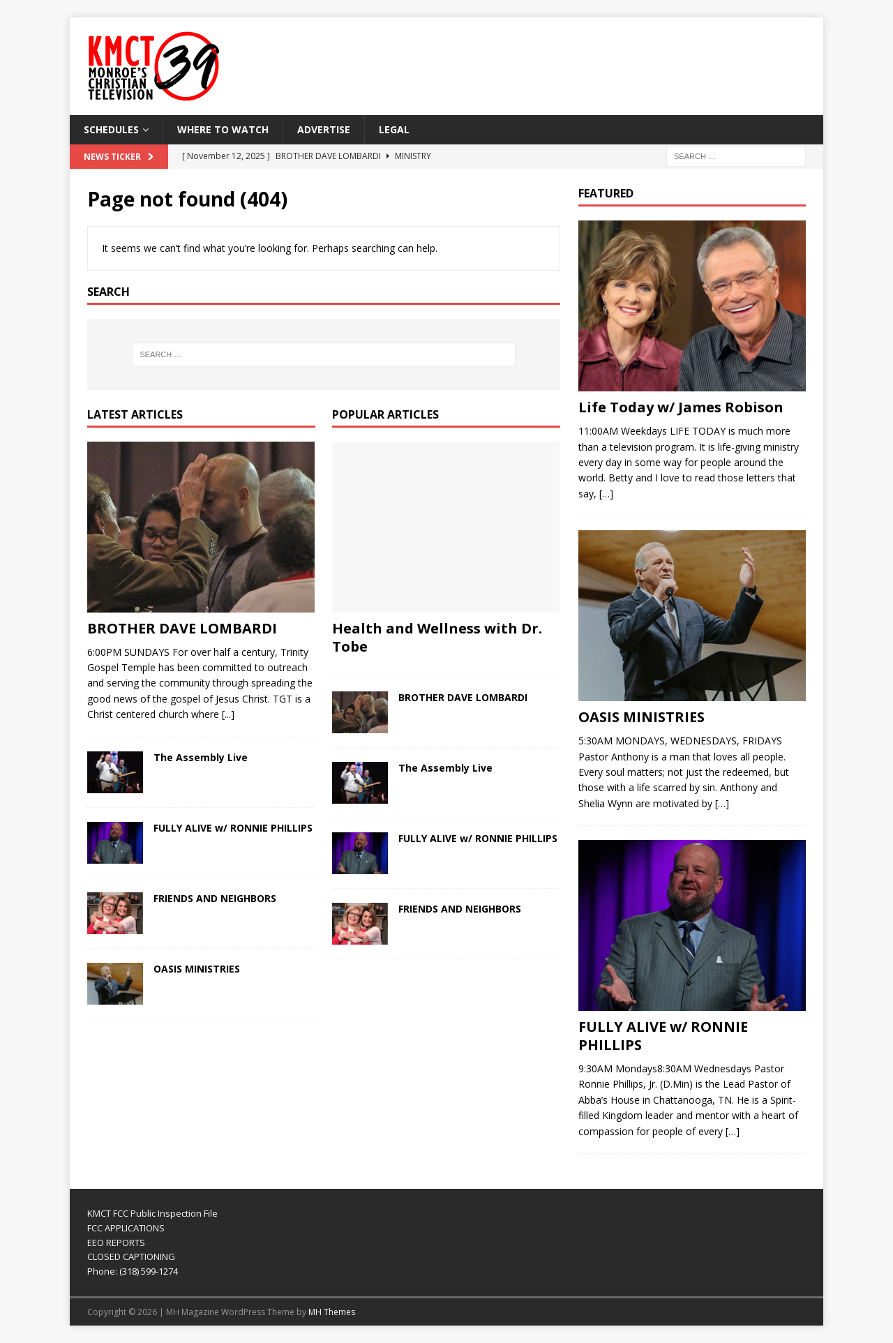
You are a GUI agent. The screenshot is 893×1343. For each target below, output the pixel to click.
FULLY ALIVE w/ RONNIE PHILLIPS (233, 827)
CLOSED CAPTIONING (131, 1256)
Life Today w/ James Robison (680, 407)
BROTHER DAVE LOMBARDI (182, 628)
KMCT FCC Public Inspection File (152, 1213)
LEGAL (394, 129)
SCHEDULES (111, 129)
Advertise (323, 129)
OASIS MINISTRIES (196, 968)
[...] (228, 714)
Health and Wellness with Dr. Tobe (437, 637)
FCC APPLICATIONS (126, 1228)
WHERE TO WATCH (223, 129)
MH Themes (331, 1312)
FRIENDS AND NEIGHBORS (214, 898)
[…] (606, 493)
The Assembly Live (200, 757)
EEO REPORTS (116, 1242)
